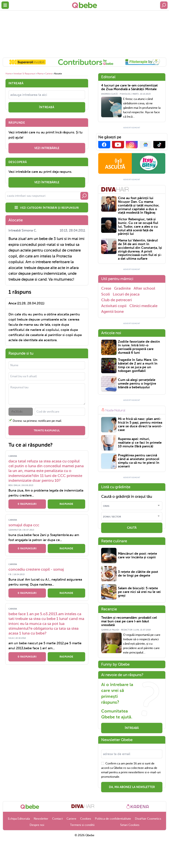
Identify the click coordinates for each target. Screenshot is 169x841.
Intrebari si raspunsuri (24, 73)
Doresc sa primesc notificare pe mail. (37, 421)
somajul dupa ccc (23, 525)
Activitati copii (113, 306)
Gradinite (122, 288)
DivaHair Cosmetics (148, 818)
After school (144, 288)
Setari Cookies (129, 825)
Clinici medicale (143, 306)
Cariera (48, 73)
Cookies (85, 818)
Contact (57, 818)
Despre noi (37, 825)
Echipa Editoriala (19, 818)
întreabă (46, 107)
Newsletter (41, 818)
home (9, 73)
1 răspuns (19, 292)
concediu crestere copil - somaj (36, 569)
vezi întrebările (46, 182)
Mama (40, 73)
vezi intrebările (46, 148)
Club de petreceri (116, 300)
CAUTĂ (132, 527)
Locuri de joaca (126, 294)
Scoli (105, 294)
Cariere (71, 818)
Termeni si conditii (82, 825)
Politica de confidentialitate (113, 818)
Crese (106, 288)
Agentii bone (112, 311)
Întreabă (132, 728)
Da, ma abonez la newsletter (132, 787)
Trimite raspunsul (47, 430)
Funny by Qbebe (115, 664)
